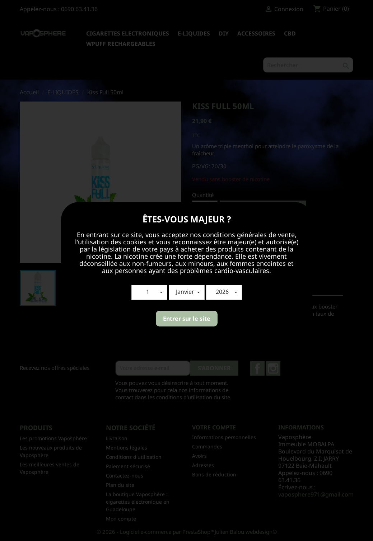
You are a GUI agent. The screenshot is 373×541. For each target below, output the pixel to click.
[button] (149, 292)
